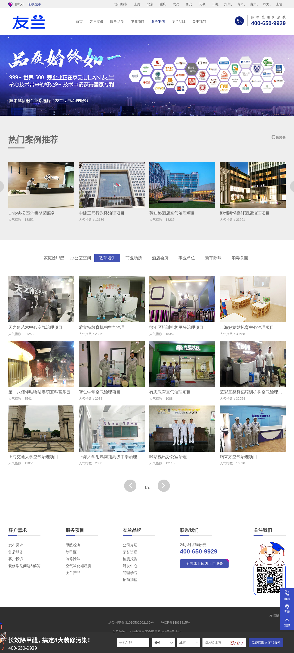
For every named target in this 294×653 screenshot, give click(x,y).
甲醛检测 (73, 545)
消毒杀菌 (240, 258)
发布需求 (15, 545)
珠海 (266, 4)
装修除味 (73, 559)
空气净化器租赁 (79, 566)
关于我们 (199, 22)
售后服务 (15, 552)
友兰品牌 (179, 22)
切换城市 (34, 4)
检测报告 (130, 559)
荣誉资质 (130, 552)
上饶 (279, 4)
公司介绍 (130, 545)
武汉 (176, 4)
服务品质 (117, 22)
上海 (137, 4)
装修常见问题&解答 (24, 566)
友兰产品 (73, 573)
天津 (202, 4)
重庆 (163, 4)
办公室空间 (80, 258)
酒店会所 (160, 258)
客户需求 (96, 22)
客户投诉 (15, 559)
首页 (79, 22)
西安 (189, 4)
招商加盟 (130, 580)
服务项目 (137, 22)
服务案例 (158, 22)
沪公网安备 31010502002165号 (131, 622)
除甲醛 (71, 552)
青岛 (240, 4)
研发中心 (130, 566)
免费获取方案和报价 (266, 642)
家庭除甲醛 (54, 258)
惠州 (253, 4)
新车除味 (213, 258)
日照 (214, 4)
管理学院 (130, 573)
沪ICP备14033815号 (175, 622)
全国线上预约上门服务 (204, 563)
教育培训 (107, 258)
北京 (150, 4)
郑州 (227, 4)
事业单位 (186, 258)
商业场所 (134, 258)
